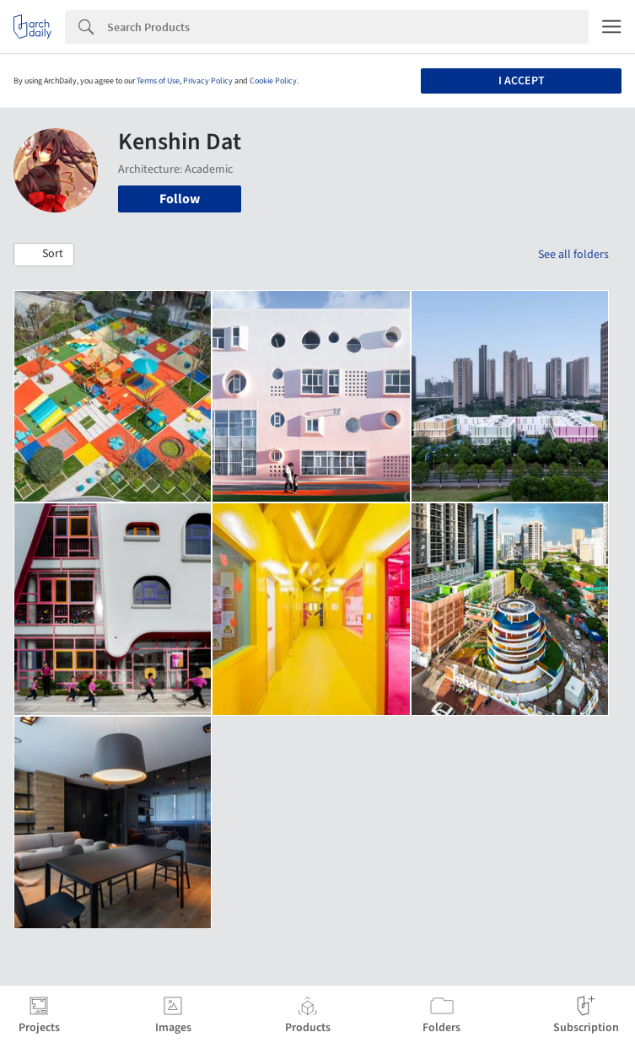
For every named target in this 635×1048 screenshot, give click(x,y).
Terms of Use (158, 81)
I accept (521, 81)
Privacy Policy (208, 81)
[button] (43, 254)
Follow (179, 199)
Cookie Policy (273, 81)
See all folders (573, 254)
